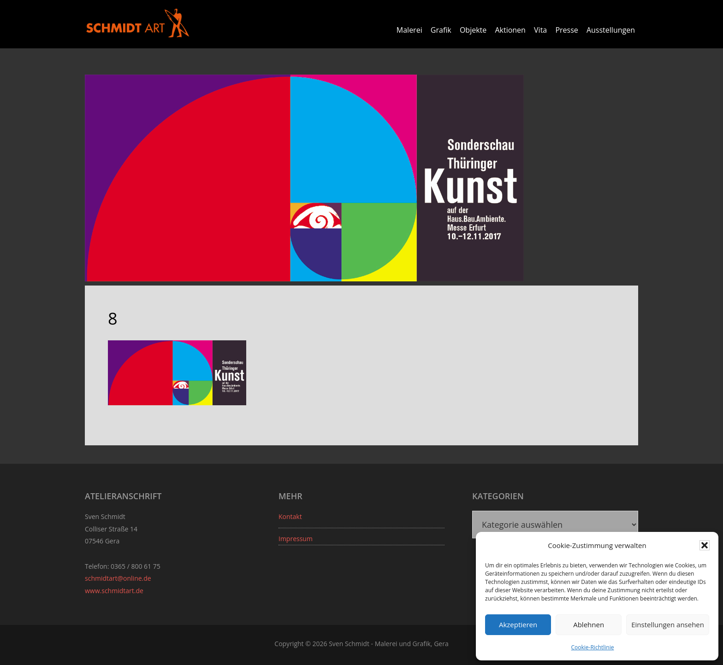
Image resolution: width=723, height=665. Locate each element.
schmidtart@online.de (118, 578)
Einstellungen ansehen (667, 624)
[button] (704, 545)
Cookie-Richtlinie (592, 647)
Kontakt (290, 516)
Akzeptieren (518, 624)
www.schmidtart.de (114, 590)
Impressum (296, 538)
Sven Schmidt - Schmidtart (138, 23)
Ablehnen (588, 624)
